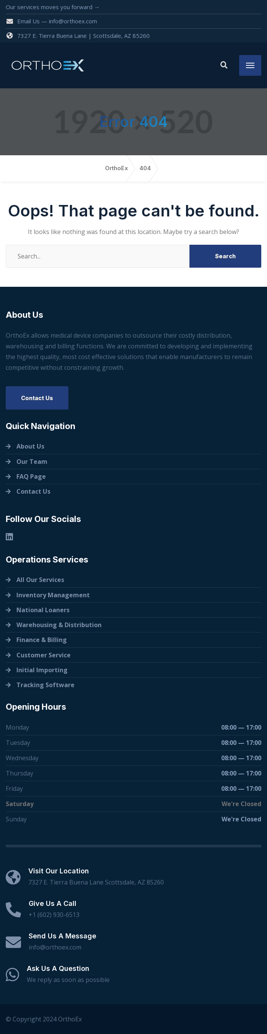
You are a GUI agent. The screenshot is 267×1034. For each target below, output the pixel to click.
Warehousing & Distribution (59, 625)
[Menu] (250, 65)
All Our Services (40, 580)
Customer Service (43, 655)
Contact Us (37, 398)
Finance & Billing (41, 640)
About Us (30, 446)
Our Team (31, 461)
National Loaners (43, 610)
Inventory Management (53, 595)
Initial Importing (42, 670)
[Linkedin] (9, 536)
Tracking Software (45, 685)
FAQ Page (31, 476)
